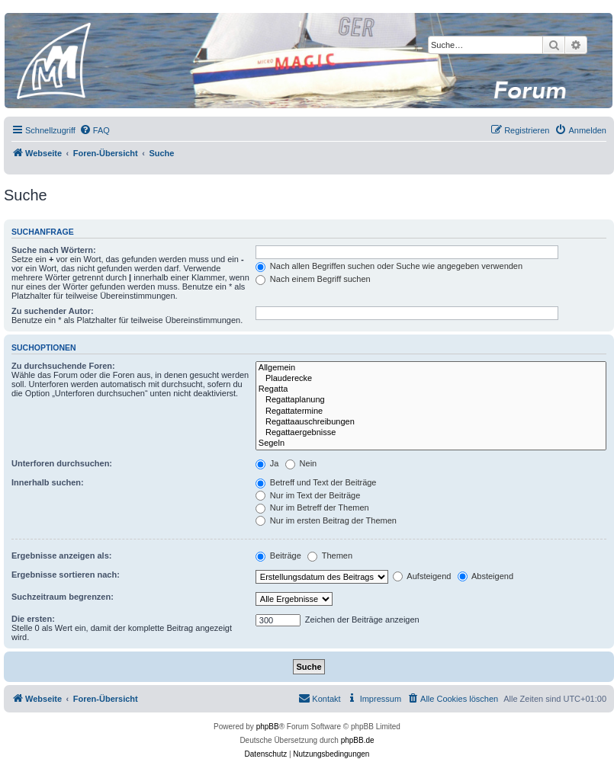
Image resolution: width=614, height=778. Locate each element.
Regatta (431, 389)
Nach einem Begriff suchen (313, 278)
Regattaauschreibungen (431, 422)
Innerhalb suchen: (47, 482)
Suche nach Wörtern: (53, 250)
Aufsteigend (422, 576)
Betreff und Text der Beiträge (316, 482)
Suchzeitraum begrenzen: (62, 596)
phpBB (267, 726)
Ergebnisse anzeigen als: (61, 555)
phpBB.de (358, 740)
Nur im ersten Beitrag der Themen (326, 520)
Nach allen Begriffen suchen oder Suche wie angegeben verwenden (389, 266)
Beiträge (278, 555)
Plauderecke (431, 378)
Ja (267, 463)
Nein (301, 463)
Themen (329, 555)
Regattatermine (431, 411)
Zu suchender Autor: (52, 310)
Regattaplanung (431, 400)
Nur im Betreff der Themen (312, 507)
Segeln (431, 443)
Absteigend (486, 576)
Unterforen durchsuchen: (61, 463)
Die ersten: (33, 618)
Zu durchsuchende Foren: (63, 365)
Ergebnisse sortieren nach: (65, 574)
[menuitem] (94, 130)
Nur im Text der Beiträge (308, 495)
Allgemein (431, 368)
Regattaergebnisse (431, 432)
